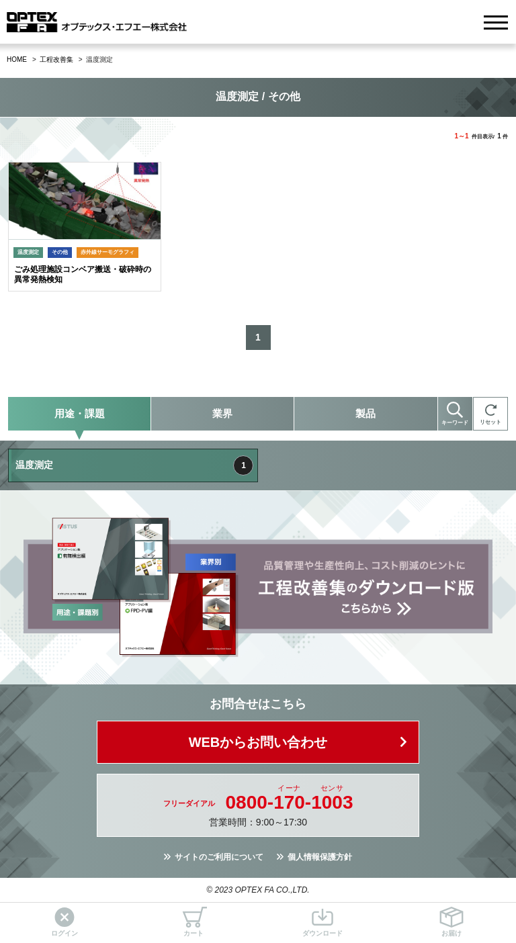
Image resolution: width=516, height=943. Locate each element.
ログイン (64, 922)
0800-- (289, 802)
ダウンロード (322, 922)
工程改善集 (56, 59)
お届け (451, 922)
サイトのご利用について (219, 857)
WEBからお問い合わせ (258, 742)
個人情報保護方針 (320, 857)
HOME (17, 59)
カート (193, 922)
